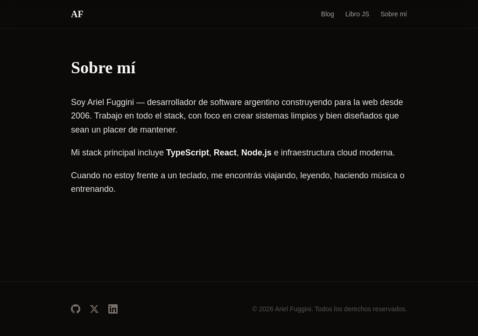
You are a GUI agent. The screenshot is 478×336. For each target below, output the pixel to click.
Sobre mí (393, 14)
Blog (327, 14)
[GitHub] (75, 309)
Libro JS (357, 14)
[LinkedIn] (113, 309)
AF (77, 14)
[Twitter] (94, 309)
